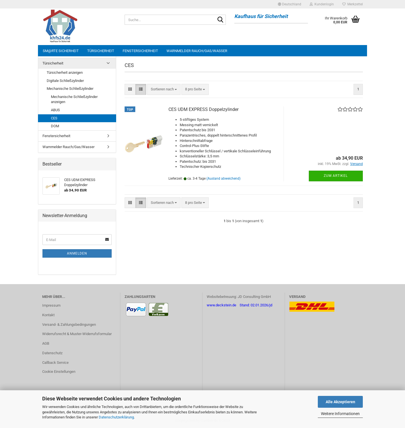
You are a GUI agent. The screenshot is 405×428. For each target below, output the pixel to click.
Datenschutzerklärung (116, 417)
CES (54, 118)
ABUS (55, 110)
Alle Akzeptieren (340, 402)
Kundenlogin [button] (322, 4)
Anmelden (77, 253)
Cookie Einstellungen (58, 371)
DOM (55, 126)
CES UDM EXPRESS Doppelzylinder (203, 109)
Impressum (51, 305)
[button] (289, 4)
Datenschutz (52, 353)
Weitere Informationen (340, 413)
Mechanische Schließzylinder (70, 88)
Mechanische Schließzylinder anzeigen (74, 99)
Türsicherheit (100, 51)
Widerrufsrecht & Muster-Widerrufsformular (77, 334)
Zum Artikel (336, 176)
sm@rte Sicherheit (61, 51)
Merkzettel (352, 4)
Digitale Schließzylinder (65, 81)
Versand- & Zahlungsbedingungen (69, 324)
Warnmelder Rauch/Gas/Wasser (196, 51)
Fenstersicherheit (140, 51)
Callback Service (55, 362)
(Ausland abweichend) (223, 178)
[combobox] (164, 89)
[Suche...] (220, 20)
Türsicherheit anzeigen (65, 72)
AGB (45, 343)
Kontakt (48, 315)
